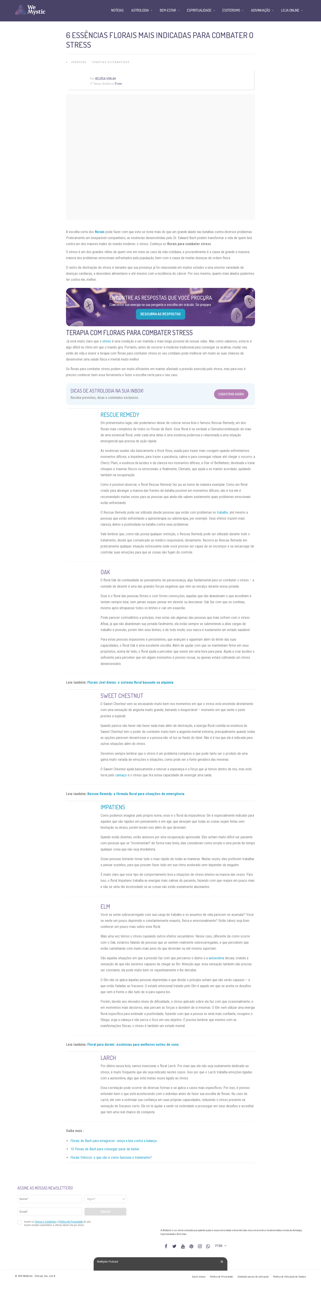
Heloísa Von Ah (105, 78)
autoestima (216, 958)
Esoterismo (231, 10)
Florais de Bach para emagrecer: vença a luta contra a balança (113, 1141)
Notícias (117, 10)
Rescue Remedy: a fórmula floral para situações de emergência (135, 794)
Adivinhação (260, 10)
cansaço (121, 775)
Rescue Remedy (120, 414)
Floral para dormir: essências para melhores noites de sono (133, 1044)
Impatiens (113, 807)
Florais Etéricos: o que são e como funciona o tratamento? (111, 1157)
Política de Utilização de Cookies (289, 1276)
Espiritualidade (199, 10)
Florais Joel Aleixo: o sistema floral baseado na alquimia (130, 682)
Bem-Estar (168, 10)
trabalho (222, 512)
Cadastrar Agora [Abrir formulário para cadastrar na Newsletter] (231, 394)
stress (106, 341)
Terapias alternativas (111, 62)
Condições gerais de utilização (253, 1276)
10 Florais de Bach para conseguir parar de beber (104, 1149)
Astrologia (140, 10)
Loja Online (290, 10)
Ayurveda (78, 62)
